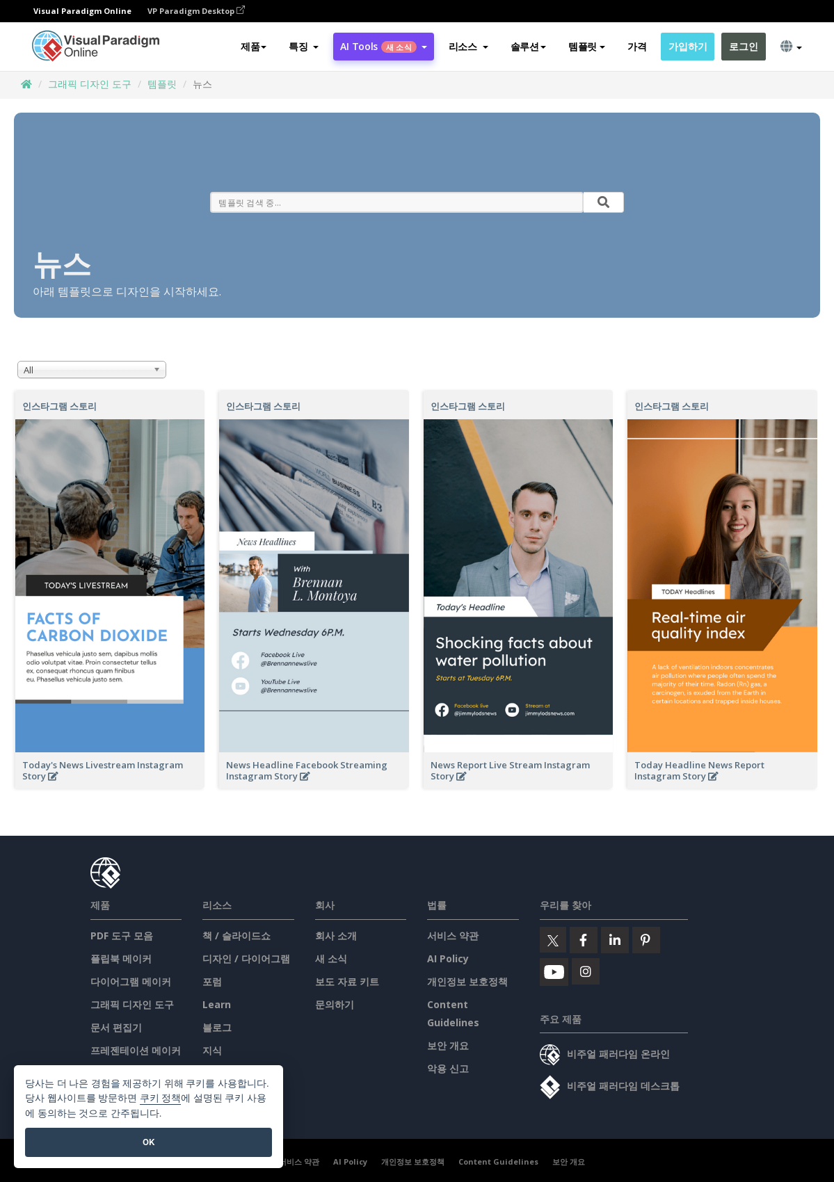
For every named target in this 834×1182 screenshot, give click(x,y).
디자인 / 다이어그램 (246, 958)
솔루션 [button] (528, 46)
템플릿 (162, 83)
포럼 (212, 981)
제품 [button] (253, 46)
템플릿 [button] (586, 46)
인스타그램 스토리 (59, 406)
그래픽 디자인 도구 (89, 83)
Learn (216, 1004)
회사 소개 (336, 935)
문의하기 (334, 1004)
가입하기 (687, 46)
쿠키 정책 (161, 1098)
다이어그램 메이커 (130, 981)
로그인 (743, 46)
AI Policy (448, 958)
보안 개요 (448, 1045)
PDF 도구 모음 (121, 935)
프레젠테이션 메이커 (135, 1050)
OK (148, 1142)
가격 (636, 46)
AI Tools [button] (383, 46)
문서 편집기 (116, 1027)
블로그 (217, 1027)
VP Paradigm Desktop (196, 11)
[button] (303, 46)
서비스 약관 (453, 935)
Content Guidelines (498, 1161)
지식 (212, 1050)
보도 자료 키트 (347, 981)
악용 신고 (448, 1068)
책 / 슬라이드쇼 (236, 935)
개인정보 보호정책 (467, 981)
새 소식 (331, 958)
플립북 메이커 (121, 958)
